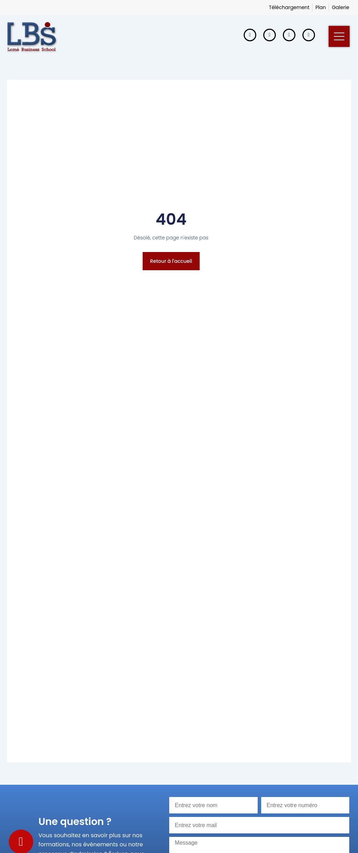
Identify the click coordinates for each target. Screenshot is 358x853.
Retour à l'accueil (171, 261)
